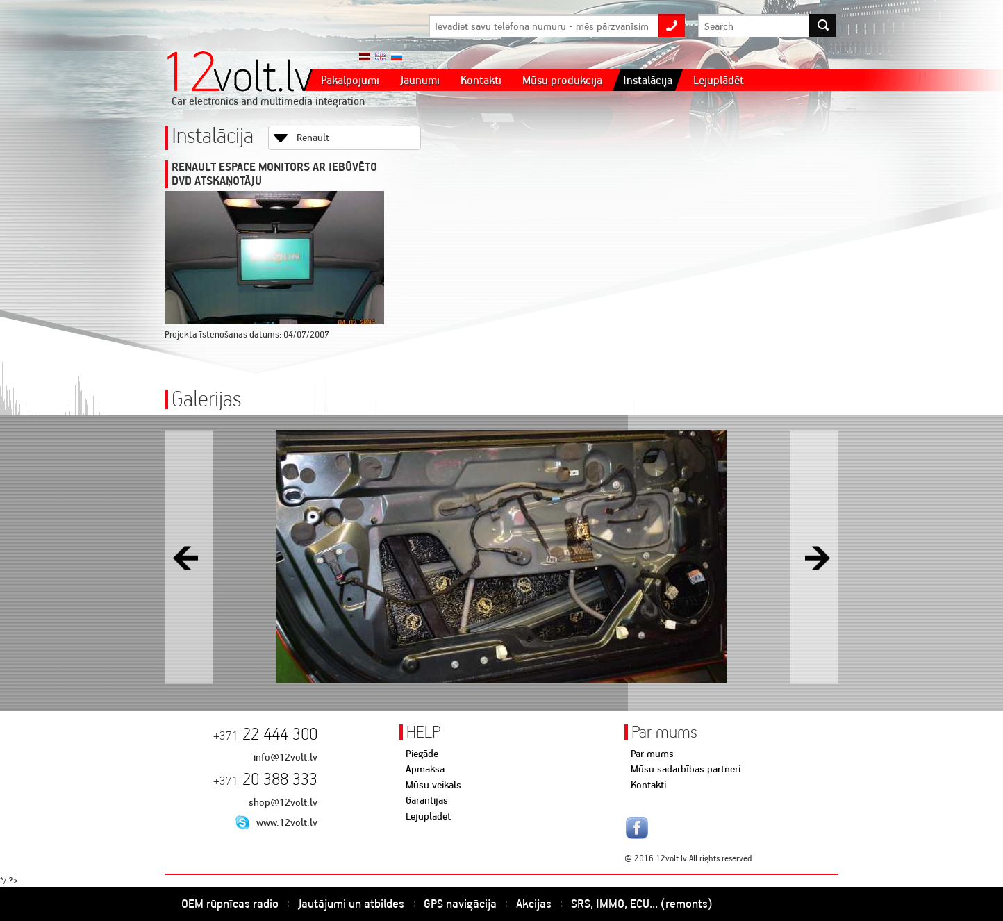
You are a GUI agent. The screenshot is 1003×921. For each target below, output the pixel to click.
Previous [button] (189, 556)
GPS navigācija (460, 903)
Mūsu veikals (433, 785)
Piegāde (422, 753)
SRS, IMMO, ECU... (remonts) (642, 903)
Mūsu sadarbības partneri (685, 769)
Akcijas (534, 903)
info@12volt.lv (285, 757)
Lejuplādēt (428, 816)
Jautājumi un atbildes (351, 903)
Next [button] (814, 556)
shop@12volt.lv (283, 802)
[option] (501, 556)
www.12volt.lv (286, 822)
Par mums (652, 753)
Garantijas (427, 800)
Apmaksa (425, 769)
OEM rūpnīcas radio (230, 903)
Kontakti (648, 785)
